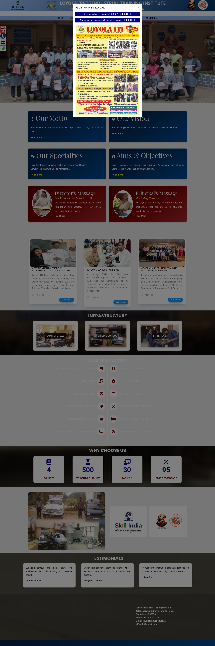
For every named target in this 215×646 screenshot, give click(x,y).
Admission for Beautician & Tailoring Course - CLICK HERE (107, 20)
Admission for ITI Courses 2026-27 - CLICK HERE (107, 14)
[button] (80, 70)
